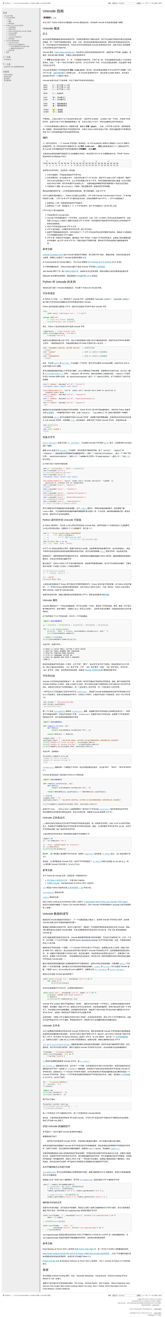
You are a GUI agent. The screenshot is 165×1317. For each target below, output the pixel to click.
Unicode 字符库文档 (93, 670)
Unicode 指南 (45, 3)
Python (7, 3)
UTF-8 (88, 276)
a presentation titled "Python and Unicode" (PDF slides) (106, 902)
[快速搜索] (127, 3)
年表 (84, 257)
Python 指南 (35, 3)
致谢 (7, 52)
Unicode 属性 (12, 33)
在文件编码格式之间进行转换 (20, 46)
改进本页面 (7, 77)
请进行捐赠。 (158, 1309)
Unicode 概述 (10, 18)
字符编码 (79, 276)
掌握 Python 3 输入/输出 (84, 1249)
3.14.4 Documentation (21, 3)
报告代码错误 (8, 75)
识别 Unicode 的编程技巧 (16, 44)
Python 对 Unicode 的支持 (14, 25)
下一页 (150, 3)
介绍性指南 (100, 267)
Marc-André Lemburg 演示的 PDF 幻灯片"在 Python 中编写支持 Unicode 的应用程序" (76, 1254)
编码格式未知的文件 (17, 48)
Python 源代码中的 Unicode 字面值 (19, 31)
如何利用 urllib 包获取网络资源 (14, 67)
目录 (5, 13)
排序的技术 (7, 59)
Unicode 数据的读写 (12, 41)
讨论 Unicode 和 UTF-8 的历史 (99, 262)
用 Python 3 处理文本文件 (57, 880)
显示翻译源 (7, 80)
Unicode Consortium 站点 (53, 255)
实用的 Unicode (53, 883)
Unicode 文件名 (13, 43)
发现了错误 (157, 1313)
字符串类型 (12, 27)
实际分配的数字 (59, 73)
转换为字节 (12, 29)
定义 (9, 20)
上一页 (144, 3)
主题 (113, 3)
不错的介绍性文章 (71, 271)
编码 (9, 21)
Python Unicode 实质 (51, 1261)
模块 (156, 3)
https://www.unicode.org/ (64, 52)
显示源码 (7, 78)
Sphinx (152, 1315)
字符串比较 (12, 35)
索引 (160, 3)
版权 (140, 1299)
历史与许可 (155, 1305)
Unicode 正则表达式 (15, 37)
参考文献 (11, 23)
